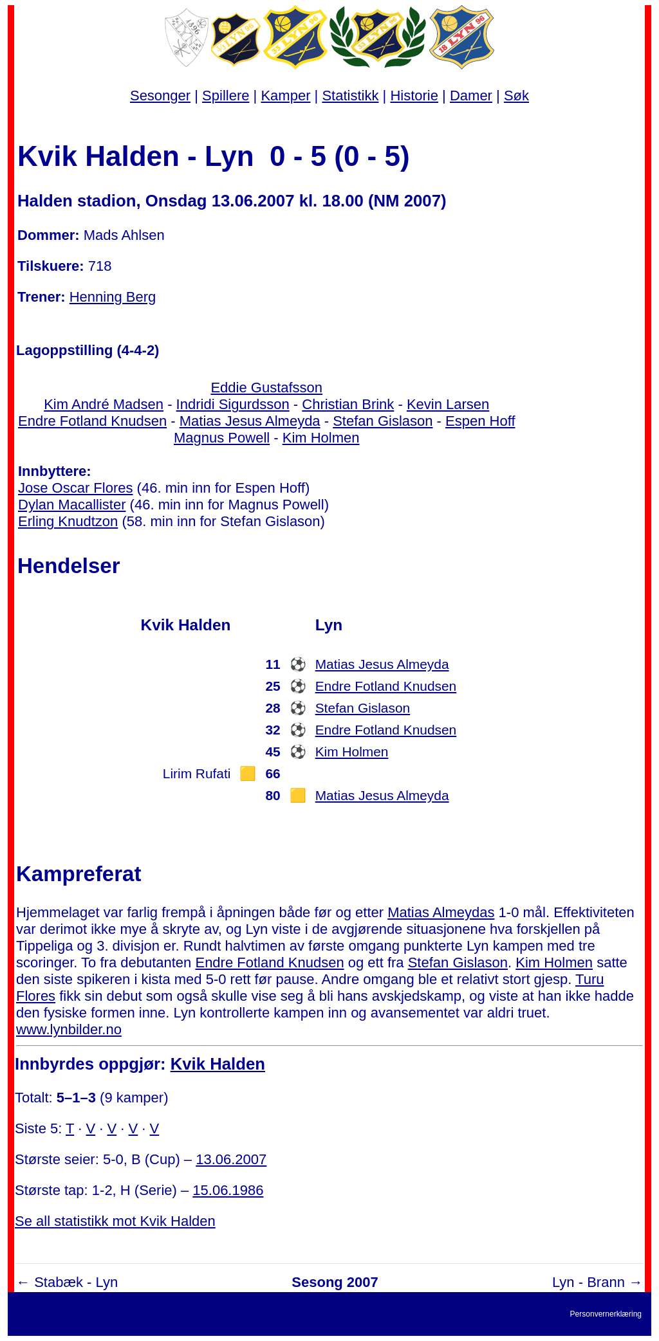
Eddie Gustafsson (266, 387)
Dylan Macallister (72, 505)
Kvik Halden (218, 1064)
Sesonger (160, 95)
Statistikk (350, 95)
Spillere (225, 95)
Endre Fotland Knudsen (92, 421)
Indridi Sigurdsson (233, 404)
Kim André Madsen (103, 404)
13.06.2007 (231, 1159)
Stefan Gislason (382, 421)
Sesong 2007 (335, 1282)
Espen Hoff (480, 421)
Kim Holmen (321, 438)
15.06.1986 (227, 1190)
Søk (516, 95)
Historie (414, 95)
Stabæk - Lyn (76, 1282)
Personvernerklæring (606, 1313)
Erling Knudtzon (68, 521)
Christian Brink (348, 404)
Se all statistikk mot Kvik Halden (115, 1221)
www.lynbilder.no (69, 1029)
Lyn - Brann (588, 1282)
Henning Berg (113, 297)
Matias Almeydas (440, 912)
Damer (471, 95)
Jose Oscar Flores (75, 488)
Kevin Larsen (448, 404)
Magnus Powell (222, 438)
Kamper (285, 95)
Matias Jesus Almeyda (250, 421)
